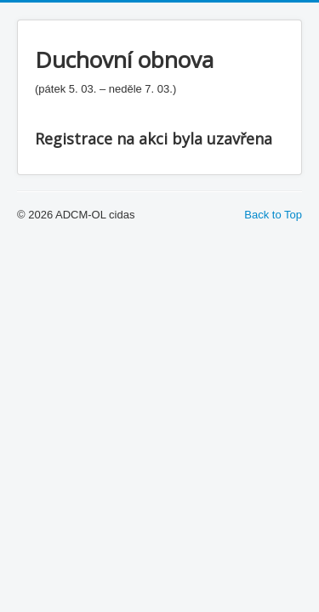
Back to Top (273, 214)
